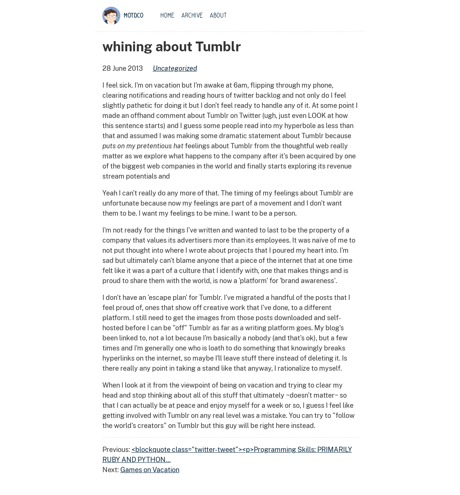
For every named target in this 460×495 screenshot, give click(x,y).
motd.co (133, 15)
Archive (192, 15)
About (218, 15)
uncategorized (175, 68)
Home (167, 15)
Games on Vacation (149, 470)
